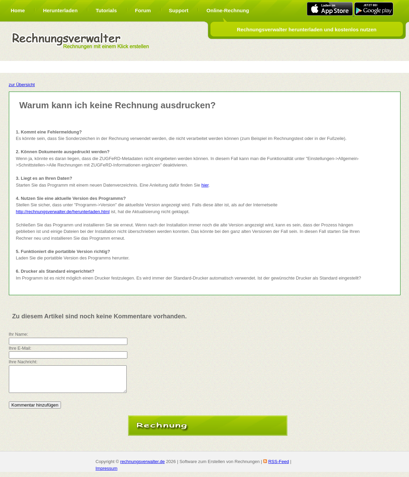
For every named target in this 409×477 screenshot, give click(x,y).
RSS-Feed (278, 466)
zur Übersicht (22, 84)
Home (18, 10)
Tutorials (106, 10)
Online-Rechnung (227, 10)
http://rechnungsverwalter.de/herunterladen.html (63, 211)
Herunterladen (60, 10)
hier (204, 185)
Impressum (106, 473)
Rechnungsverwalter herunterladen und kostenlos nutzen (306, 29)
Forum (143, 10)
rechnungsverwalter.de (142, 466)
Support (179, 10)
